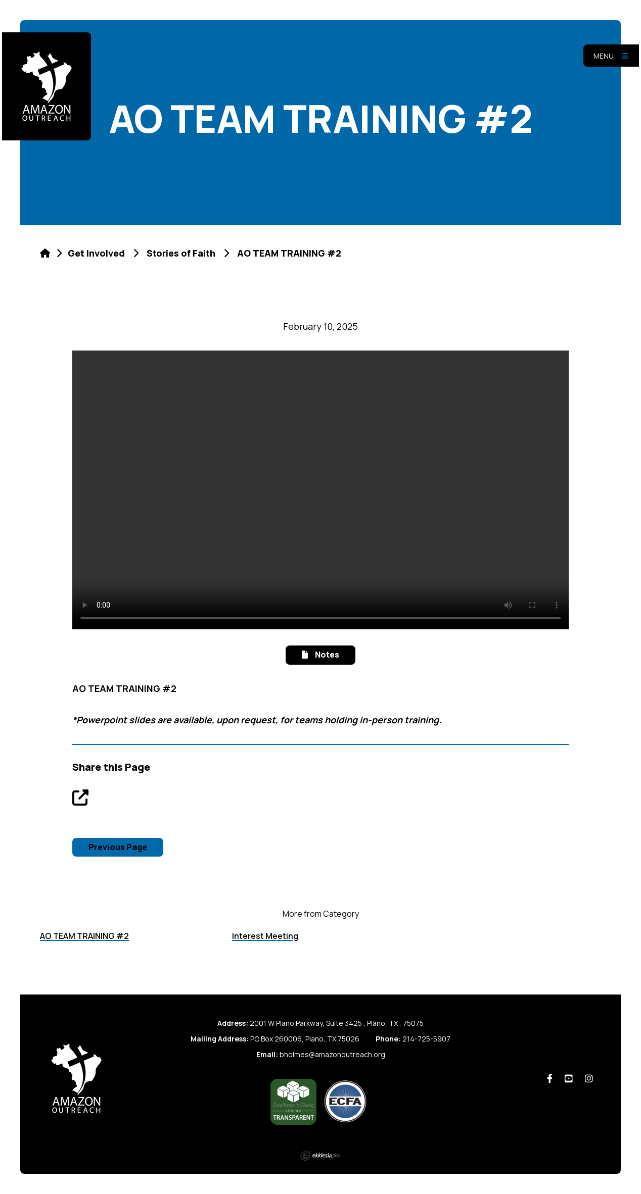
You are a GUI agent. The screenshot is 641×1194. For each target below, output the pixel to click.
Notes (320, 654)
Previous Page (117, 847)
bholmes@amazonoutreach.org (332, 1054)
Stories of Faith (181, 253)
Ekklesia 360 (320, 1156)
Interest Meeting (265, 935)
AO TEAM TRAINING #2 (84, 935)
